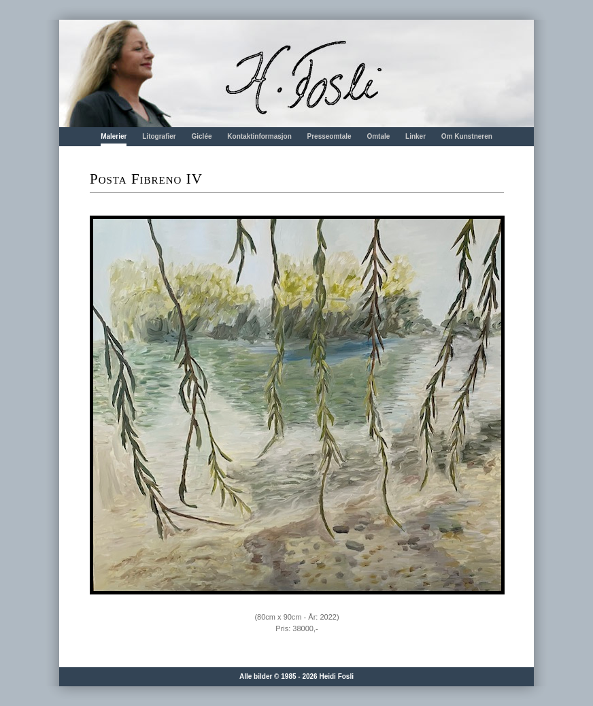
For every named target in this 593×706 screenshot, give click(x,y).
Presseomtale (329, 136)
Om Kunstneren (466, 136)
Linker (415, 136)
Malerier (113, 136)
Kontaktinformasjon (259, 136)
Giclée (202, 136)
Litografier (158, 136)
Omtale (378, 136)
